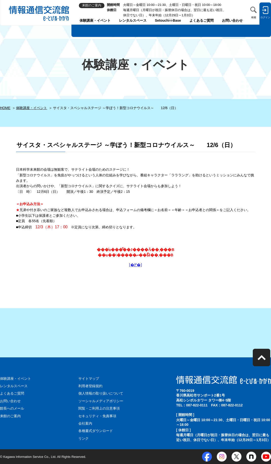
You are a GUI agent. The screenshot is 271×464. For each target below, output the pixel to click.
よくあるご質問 (201, 20)
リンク (83, 438)
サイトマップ (88, 379)
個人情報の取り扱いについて (100, 393)
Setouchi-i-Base (168, 20)
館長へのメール (12, 408)
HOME (5, 108)
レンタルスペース (133, 20)
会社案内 (85, 423)
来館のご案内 (10, 416)
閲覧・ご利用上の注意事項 (99, 408)
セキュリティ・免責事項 (97, 416)
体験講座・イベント (95, 20)
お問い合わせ (232, 20)
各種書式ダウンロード (95, 431)
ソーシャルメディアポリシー (100, 401)
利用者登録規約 (90, 386)
